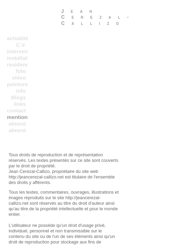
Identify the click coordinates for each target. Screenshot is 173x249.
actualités (17, 38)
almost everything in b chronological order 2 (17, 130)
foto (21, 71)
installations (17, 58)
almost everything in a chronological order (17, 124)
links (20, 104)
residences (17, 64)
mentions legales (17, 117)
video (19, 78)
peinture (17, 84)
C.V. (21, 45)
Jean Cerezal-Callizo (98, 17)
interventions (17, 51)
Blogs (18, 97)
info (21, 91)
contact (16, 110)
